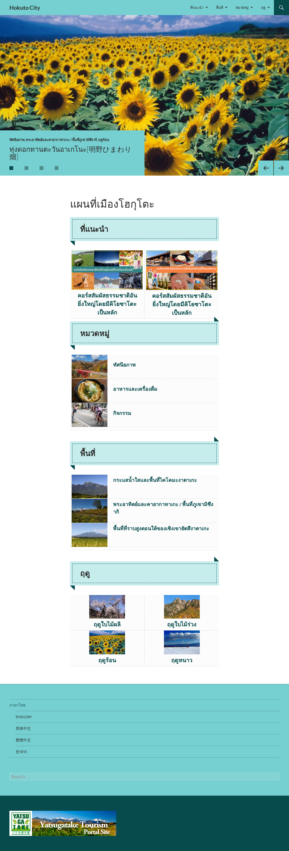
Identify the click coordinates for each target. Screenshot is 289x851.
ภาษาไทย (17, 705)
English (23, 716)
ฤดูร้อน (103, 140)
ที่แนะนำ (197, 7)
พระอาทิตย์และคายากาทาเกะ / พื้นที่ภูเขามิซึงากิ (61, 140)
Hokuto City (24, 7)
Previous (265, 168)
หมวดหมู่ (242, 7)
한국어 (21, 751)
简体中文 (23, 728)
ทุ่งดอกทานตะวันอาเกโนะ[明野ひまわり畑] (70, 153)
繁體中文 (23, 740)
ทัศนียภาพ (17, 140)
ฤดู (263, 7)
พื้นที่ (219, 7)
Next (281, 168)
